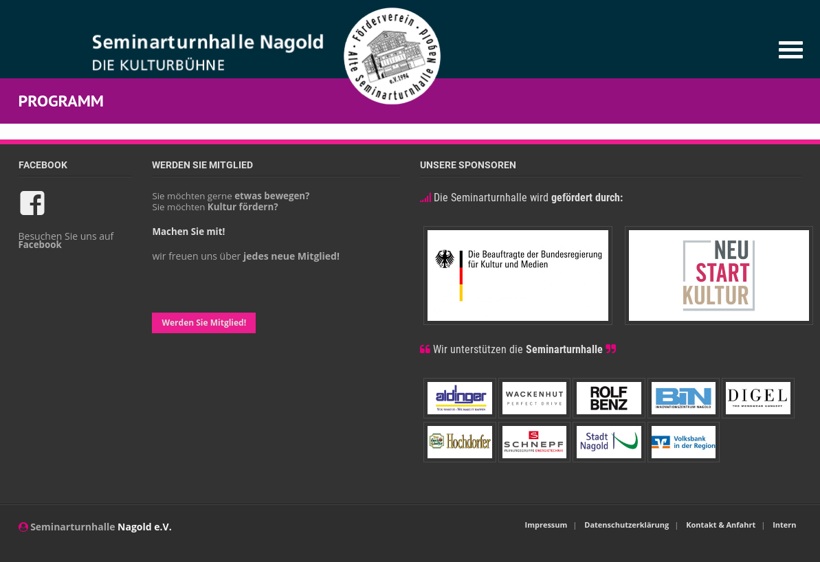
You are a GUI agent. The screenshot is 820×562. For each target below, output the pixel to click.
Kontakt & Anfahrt (720, 524)
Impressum (545, 524)
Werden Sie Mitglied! (204, 322)
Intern (784, 524)
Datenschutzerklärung (626, 524)
